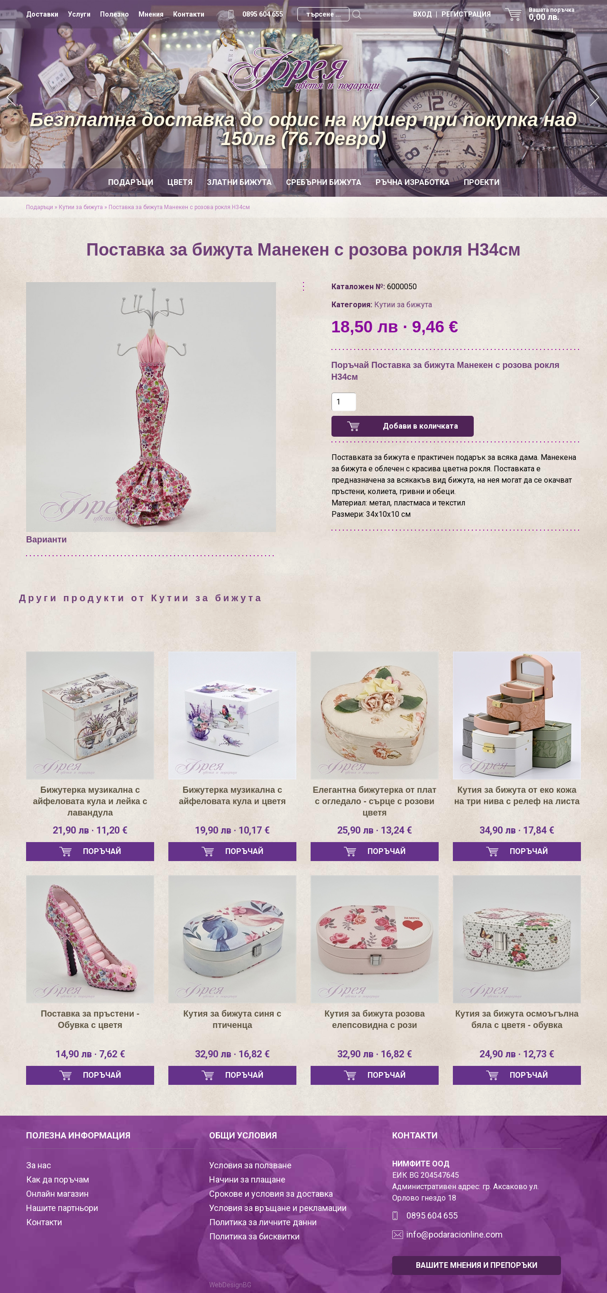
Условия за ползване (250, 1165)
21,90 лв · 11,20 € (90, 830)
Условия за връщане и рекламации (278, 1208)
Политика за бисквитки (254, 1236)
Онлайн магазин (57, 1194)
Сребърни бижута (323, 182)
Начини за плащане (247, 1179)
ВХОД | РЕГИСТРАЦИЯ (452, 14)
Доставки (42, 14)
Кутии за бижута (81, 207)
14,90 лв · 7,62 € (90, 1054)
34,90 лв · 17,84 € (516, 830)
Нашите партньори (62, 1208)
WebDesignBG (230, 1285)
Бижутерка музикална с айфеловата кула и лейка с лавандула (90, 801)
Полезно (114, 14)
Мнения (151, 14)
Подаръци (130, 182)
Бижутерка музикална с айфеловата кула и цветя (232, 795)
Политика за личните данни (263, 1222)
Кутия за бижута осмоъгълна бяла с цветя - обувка (517, 1019)
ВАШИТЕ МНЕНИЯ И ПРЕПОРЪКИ (476, 1265)
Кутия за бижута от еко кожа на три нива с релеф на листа (517, 795)
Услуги (79, 14)
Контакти (188, 14)
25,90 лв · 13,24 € (374, 830)
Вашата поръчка (555, 14)
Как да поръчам (57, 1179)
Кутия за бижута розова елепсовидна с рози (374, 1019)
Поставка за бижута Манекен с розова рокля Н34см (179, 207)
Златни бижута (239, 182)
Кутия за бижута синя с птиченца (233, 1019)
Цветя (180, 182)
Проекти (481, 182)
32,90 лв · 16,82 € (232, 1054)
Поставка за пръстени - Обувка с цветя (90, 1019)
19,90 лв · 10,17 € (232, 830)
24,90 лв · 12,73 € (516, 1054)
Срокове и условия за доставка (271, 1194)
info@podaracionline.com (454, 1234)
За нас (38, 1165)
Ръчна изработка (413, 182)
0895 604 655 (262, 14)
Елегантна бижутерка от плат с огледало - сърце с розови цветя (375, 801)
